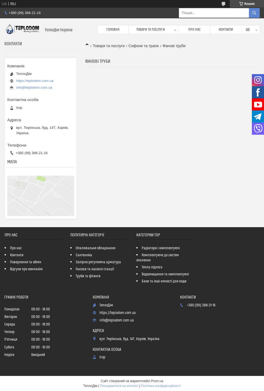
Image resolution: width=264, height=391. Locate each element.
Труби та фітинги (88, 276)
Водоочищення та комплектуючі (165, 274)
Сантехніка (84, 255)
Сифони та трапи (143, 46)
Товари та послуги (150, 29)
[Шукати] (254, 13)
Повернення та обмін (25, 262)
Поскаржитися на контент (119, 386)
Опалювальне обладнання (95, 248)
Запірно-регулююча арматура (98, 262)
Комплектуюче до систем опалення (157, 257)
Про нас (194, 29)
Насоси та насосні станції (95, 269)
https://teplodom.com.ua (35, 81)
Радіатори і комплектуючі (161, 248)
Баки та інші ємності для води (164, 281)
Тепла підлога (152, 267)
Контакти (226, 29)
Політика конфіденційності (161, 386)
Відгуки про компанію (26, 269)
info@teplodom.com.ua (34, 87)
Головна (112, 29)
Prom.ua (157, 381)
